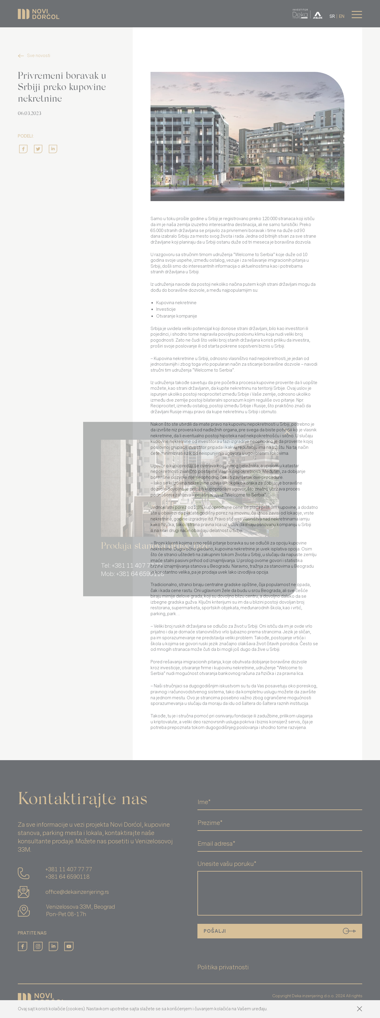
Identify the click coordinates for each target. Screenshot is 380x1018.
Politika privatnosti (223, 967)
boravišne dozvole (282, 364)
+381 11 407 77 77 (68, 869)
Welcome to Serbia (254, 255)
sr (332, 16)
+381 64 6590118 (67, 876)
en (341, 16)
